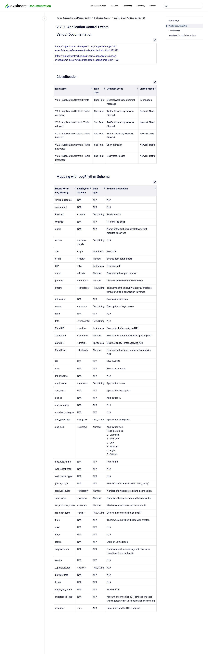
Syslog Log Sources (102, 18)
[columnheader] (73, 90)
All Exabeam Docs (98, 6)
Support (153, 6)
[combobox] (183, 6)
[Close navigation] (44, 18)
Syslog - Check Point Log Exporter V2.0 (129, 18)
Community (127, 6)
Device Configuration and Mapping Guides (73, 18)
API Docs (114, 6)
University (141, 6)
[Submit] (166, 5)
